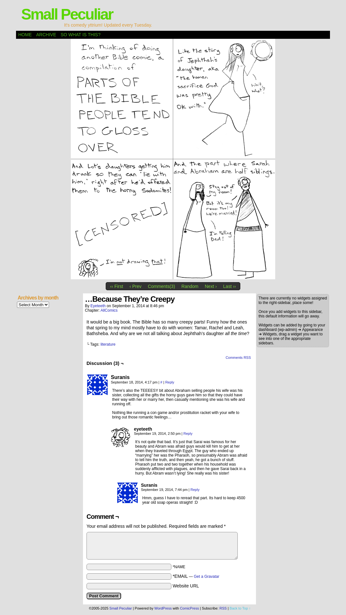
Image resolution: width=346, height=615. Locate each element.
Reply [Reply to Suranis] (169, 382)
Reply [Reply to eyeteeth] (188, 433)
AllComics (109, 310)
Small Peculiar (67, 14)
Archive (46, 34)
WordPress (163, 608)
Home (25, 34)
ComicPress (189, 608)
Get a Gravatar (206, 576)
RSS (223, 608)
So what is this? (80, 34)
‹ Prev (135, 286)
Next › (211, 286)
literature (108, 344)
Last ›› (229, 286)
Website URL (186, 585)
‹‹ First (116, 286)
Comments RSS (238, 357)
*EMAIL (196, 576)
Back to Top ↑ (240, 608)
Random (189, 286)
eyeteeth (97, 306)
